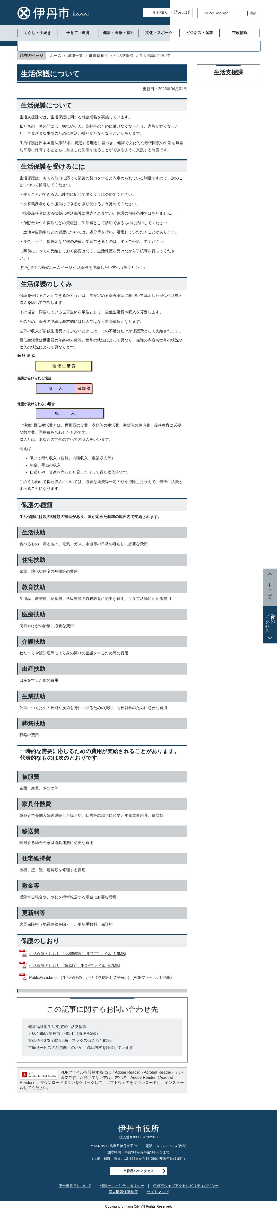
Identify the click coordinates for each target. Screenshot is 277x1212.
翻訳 (253, 13)
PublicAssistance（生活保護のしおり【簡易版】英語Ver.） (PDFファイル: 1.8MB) (100, 977)
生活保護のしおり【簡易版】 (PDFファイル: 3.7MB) (74, 966)
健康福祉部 (98, 55)
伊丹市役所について (75, 1186)
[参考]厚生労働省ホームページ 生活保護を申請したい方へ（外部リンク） (83, 267)
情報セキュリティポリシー (122, 1186)
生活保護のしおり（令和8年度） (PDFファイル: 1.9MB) (77, 954)
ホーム (55, 55)
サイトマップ (158, 1192)
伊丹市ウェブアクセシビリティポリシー (186, 1186)
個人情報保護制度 (123, 1192)
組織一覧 (75, 55)
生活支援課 (124, 55)
